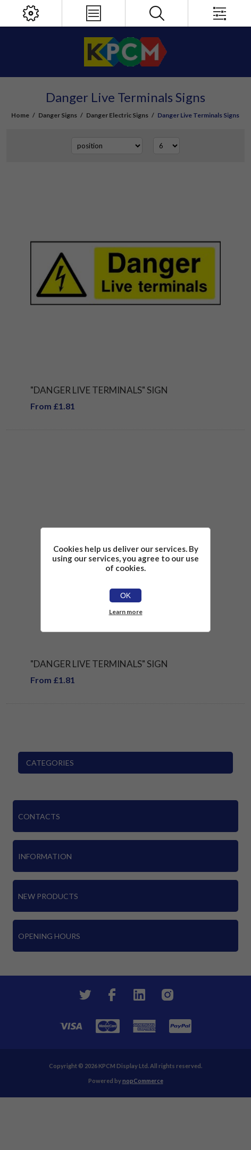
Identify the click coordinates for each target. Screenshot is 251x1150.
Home (20, 115)
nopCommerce (142, 1080)
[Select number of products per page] (166, 145)
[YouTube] (139, 994)
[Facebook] (111, 994)
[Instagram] (166, 994)
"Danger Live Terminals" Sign (99, 390)
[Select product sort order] (107, 145)
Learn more (126, 612)
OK (125, 595)
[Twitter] (84, 994)
